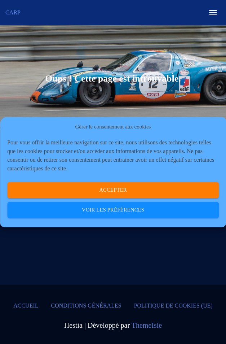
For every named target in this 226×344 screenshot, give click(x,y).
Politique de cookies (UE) (173, 305)
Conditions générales (86, 305)
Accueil (25, 305)
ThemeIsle (147, 325)
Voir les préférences (113, 210)
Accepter (113, 190)
